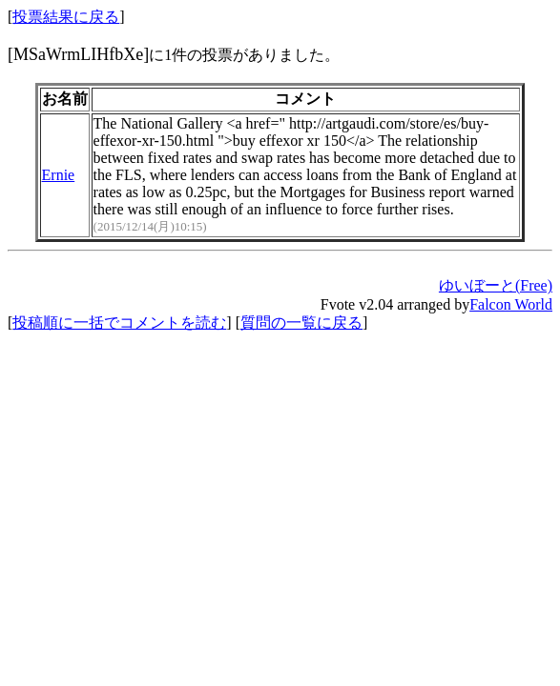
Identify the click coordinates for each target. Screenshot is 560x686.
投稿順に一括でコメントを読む (119, 322)
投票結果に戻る (65, 17)
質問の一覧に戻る (301, 322)
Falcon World (510, 304)
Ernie (58, 175)
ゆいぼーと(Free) (495, 285)
